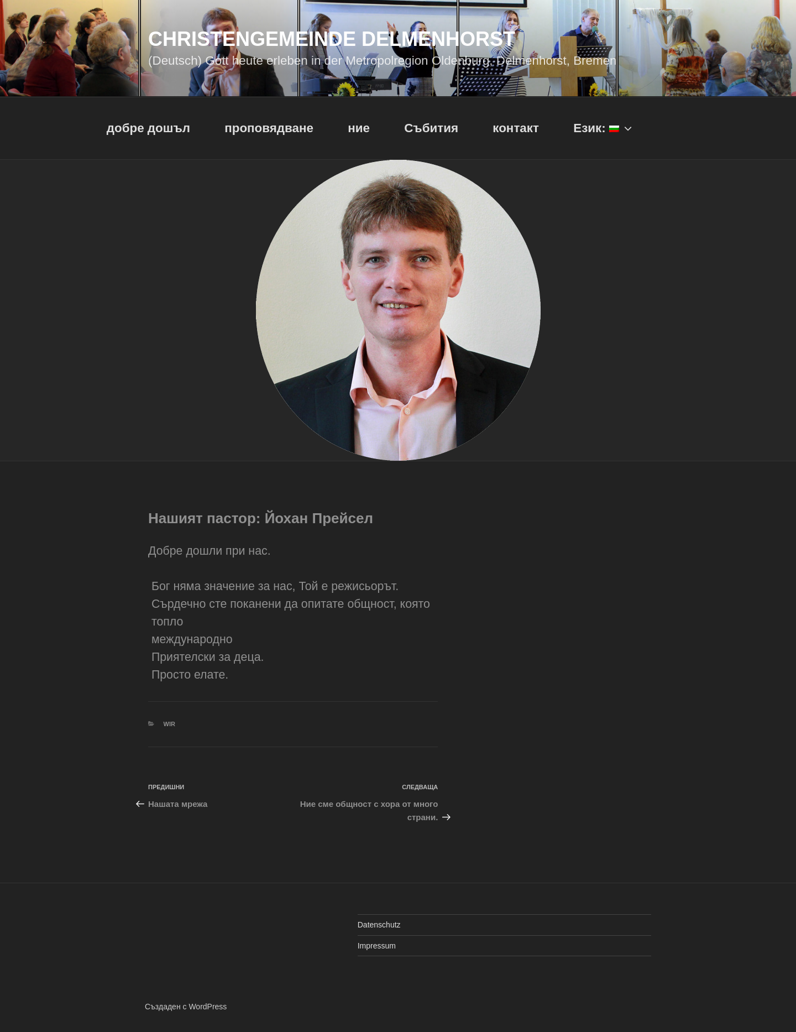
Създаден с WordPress (186, 1006)
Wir (169, 724)
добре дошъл (148, 128)
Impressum (377, 945)
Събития (431, 128)
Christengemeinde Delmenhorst (331, 39)
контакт (516, 128)
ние (359, 128)
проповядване (268, 128)
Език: (603, 128)
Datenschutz (379, 924)
